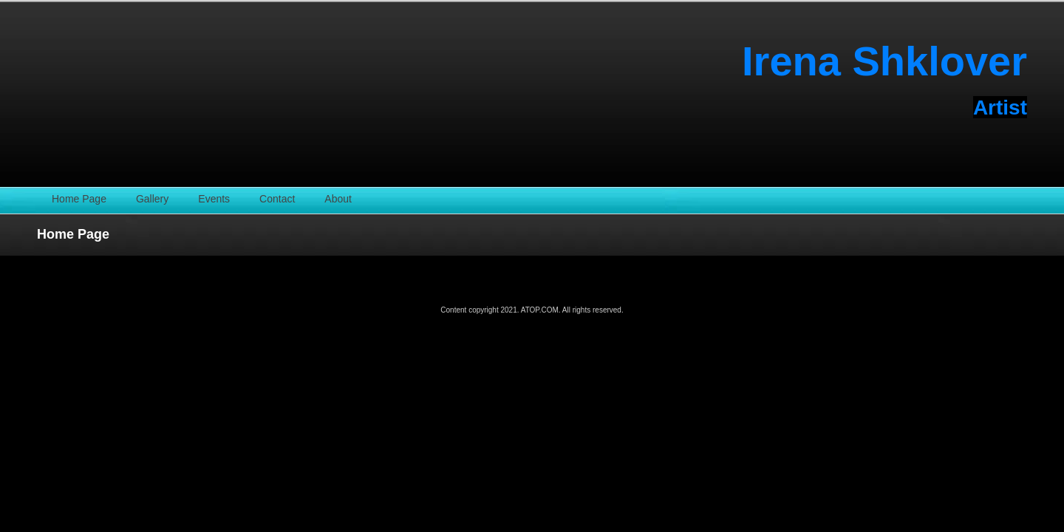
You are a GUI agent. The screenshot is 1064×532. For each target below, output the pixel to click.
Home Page (79, 199)
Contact (277, 199)
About (338, 199)
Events (214, 199)
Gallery (152, 199)
